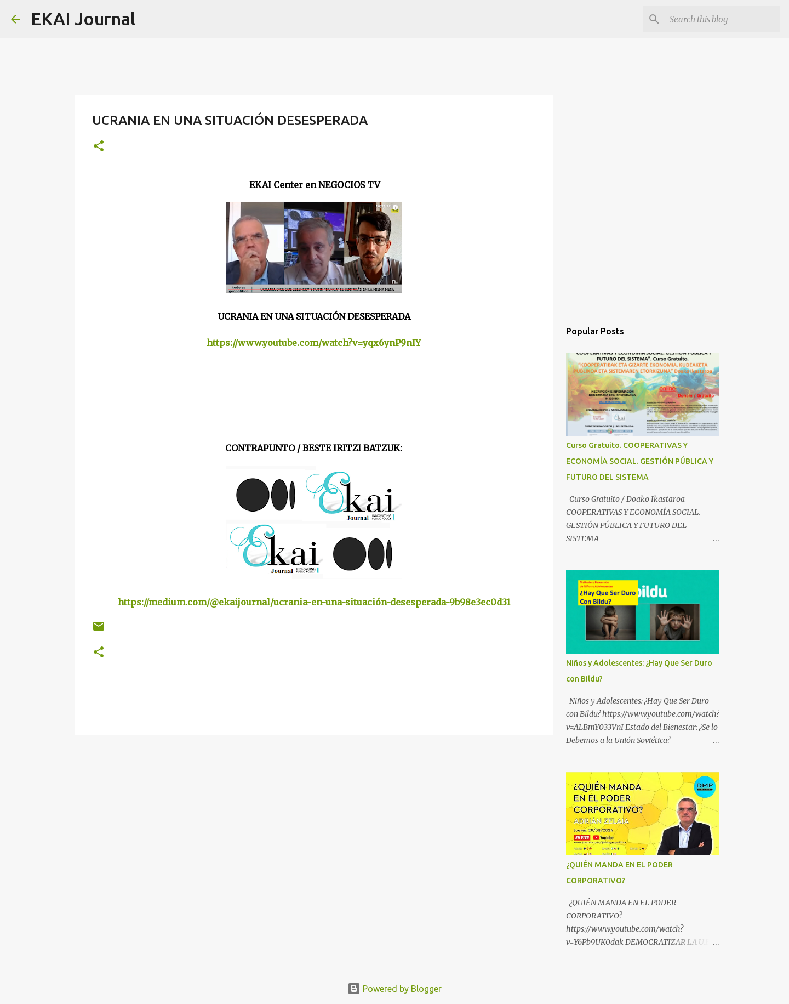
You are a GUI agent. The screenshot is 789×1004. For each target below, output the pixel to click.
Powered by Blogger (394, 989)
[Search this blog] (722, 19)
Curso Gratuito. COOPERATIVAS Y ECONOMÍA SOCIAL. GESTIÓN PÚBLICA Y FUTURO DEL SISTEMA (639, 461)
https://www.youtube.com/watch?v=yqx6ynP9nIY (314, 342)
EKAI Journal (83, 19)
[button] (98, 146)
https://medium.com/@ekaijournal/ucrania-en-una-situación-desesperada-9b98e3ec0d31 (314, 602)
